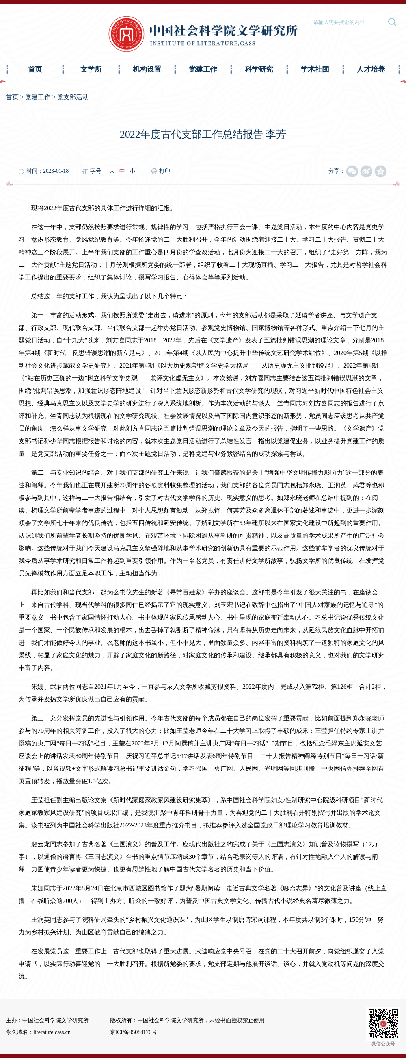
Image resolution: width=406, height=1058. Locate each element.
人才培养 (371, 69)
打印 (164, 171)
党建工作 (203, 69)
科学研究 (259, 69)
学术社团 (315, 69)
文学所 (91, 69)
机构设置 (147, 69)
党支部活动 (73, 97)
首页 (35, 69)
